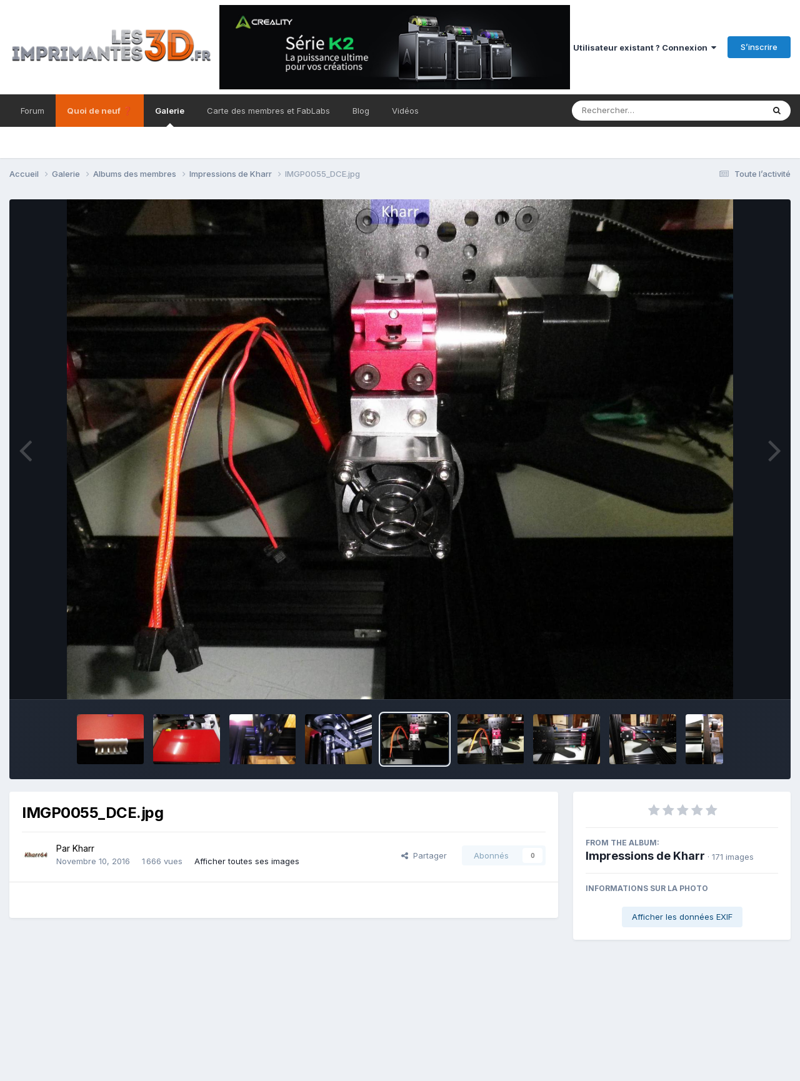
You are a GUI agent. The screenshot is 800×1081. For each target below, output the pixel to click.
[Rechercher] (631, 111)
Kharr (83, 848)
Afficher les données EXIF (682, 917)
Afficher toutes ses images (246, 861)
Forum (32, 111)
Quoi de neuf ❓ (99, 111)
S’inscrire (759, 47)
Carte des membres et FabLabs (268, 111)
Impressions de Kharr (645, 855)
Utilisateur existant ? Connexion (644, 47)
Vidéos (405, 111)
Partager (424, 855)
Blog (360, 111)
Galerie (169, 116)
